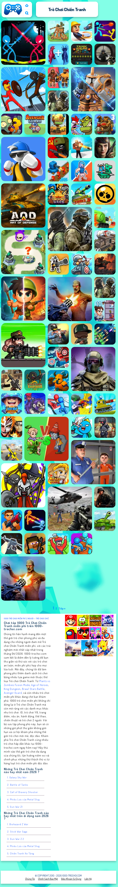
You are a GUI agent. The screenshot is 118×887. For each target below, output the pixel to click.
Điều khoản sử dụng (71, 878)
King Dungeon (12, 689)
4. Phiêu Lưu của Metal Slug (23, 799)
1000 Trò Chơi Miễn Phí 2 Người (19, 618)
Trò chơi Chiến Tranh (46, 618)
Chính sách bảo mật (48, 878)
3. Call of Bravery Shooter (22, 792)
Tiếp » (62, 608)
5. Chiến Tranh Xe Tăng (20, 853)
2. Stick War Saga (17, 831)
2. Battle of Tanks (17, 784)
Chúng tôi (30, 878)
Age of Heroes (39, 685)
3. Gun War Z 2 (15, 838)
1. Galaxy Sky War (17, 777)
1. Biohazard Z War (17, 824)
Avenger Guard (13, 692)
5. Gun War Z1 (15, 806)
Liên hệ (88, 878)
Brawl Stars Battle (33, 689)
